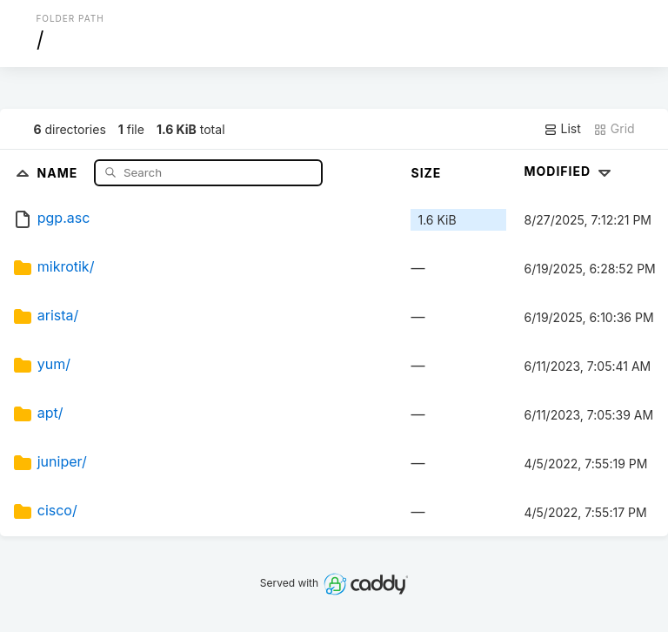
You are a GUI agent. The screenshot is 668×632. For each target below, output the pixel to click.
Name (59, 172)
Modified (569, 171)
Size (426, 172)
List (562, 129)
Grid (614, 129)
